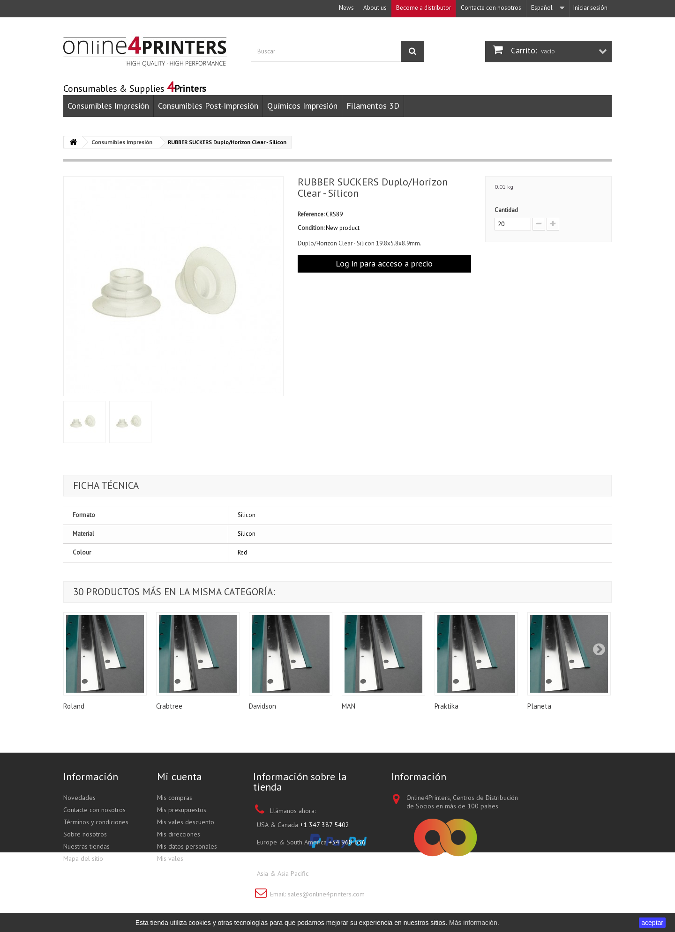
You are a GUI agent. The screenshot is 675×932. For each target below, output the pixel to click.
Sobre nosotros (85, 834)
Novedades (79, 797)
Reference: (311, 214)
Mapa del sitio (83, 858)
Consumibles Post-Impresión (208, 105)
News (346, 8)
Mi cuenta (179, 776)
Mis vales (170, 858)
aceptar (652, 922)
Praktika (446, 706)
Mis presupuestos (181, 810)
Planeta (539, 706)
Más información (473, 922)
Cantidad (506, 210)
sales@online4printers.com (326, 894)
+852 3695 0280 (334, 873)
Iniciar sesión (590, 8)
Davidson (262, 706)
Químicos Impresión (302, 105)
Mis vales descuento (185, 822)
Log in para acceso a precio (384, 263)
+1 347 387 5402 (324, 825)
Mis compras (174, 797)
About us (375, 8)
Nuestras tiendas (86, 846)
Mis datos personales (187, 846)
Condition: (311, 228)
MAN (348, 706)
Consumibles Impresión (108, 105)
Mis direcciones (178, 834)
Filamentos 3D (372, 105)
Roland (73, 706)
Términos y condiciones (95, 822)
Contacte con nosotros (491, 8)
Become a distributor (423, 8)
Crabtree (169, 706)
